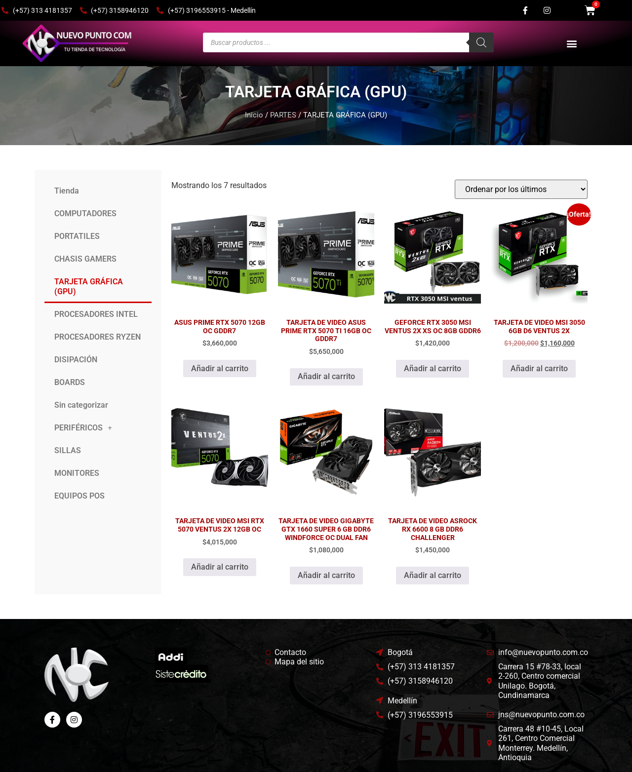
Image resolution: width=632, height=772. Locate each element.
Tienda (66, 190)
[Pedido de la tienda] (521, 189)
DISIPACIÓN (75, 359)
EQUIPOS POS (79, 496)
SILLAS (67, 450)
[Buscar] (481, 42)
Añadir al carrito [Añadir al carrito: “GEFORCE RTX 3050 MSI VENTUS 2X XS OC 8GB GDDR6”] (432, 368)
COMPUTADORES (85, 213)
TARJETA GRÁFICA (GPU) (88, 286)
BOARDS (69, 382)
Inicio (254, 115)
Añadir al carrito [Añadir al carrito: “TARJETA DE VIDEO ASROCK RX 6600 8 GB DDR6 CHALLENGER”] (432, 575)
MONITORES (76, 473)
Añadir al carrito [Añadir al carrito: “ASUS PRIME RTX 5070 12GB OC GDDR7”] (219, 368)
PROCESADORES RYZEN (97, 337)
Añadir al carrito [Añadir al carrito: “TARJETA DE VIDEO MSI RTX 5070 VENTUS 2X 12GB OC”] (219, 567)
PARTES (283, 115)
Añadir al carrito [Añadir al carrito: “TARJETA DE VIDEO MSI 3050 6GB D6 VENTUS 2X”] (539, 368)
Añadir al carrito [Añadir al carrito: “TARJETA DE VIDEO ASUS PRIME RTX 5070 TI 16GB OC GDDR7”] (326, 376)
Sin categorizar (81, 405)
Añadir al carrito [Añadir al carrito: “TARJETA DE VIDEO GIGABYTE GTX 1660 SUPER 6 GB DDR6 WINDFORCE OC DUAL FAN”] (326, 575)
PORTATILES (77, 236)
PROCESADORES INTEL (96, 314)
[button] (572, 44)
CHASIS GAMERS (85, 259)
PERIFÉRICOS (83, 428)
